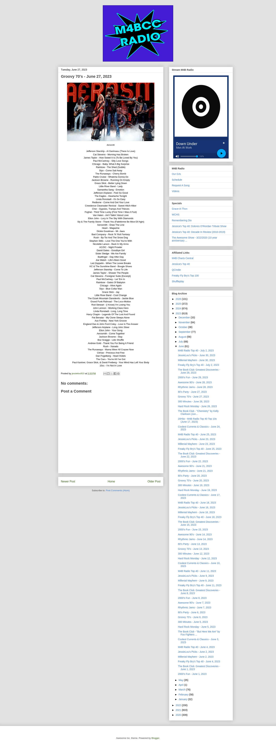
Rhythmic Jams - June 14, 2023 (195, 539)
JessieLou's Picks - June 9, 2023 (196, 575)
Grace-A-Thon (179, 208)
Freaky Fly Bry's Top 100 (185, 275)
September (184, 331)
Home (111, 481)
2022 (179, 705)
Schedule (177, 179)
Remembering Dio (182, 220)
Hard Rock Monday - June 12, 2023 (197, 558)
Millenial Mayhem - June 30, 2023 (196, 360)
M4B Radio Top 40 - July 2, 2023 (196, 350)
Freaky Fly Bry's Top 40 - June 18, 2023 (199, 517)
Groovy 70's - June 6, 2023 (193, 617)
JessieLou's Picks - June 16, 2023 (196, 507)
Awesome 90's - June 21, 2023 (195, 466)
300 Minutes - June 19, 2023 (193, 485)
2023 (179, 313)
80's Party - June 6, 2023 (191, 612)
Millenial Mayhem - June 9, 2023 (196, 580)
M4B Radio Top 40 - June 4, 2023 (196, 647)
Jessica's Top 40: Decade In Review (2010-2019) (198, 232)
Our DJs (176, 174)
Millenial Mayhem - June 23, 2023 (196, 443)
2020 (179, 715)
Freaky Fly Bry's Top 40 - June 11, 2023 (199, 585)
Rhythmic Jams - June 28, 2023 (195, 387)
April (181, 684)
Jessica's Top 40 (181, 264)
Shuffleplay (178, 281)
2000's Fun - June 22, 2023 (193, 461)
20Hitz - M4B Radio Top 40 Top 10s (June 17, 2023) (197, 420)
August (182, 336)
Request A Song (180, 185)
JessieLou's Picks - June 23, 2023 (196, 439)
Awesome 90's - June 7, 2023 (194, 602)
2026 (179, 299)
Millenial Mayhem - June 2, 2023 (196, 656)
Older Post (154, 481)
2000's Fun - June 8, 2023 (192, 598)
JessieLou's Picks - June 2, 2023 (196, 651)
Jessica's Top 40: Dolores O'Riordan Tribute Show (199, 226)
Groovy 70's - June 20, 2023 (193, 480)
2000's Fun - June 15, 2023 (193, 529)
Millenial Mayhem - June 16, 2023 (196, 512)
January (183, 699)
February (183, 694)
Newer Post (68, 481)
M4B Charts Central (182, 258)
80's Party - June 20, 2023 (192, 475)
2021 (179, 710)
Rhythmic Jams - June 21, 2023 (195, 470)
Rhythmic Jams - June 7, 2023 (194, 607)
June (181, 346)
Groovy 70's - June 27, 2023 (193, 396)
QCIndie (176, 269)
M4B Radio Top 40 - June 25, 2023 (197, 434)
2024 (179, 308)
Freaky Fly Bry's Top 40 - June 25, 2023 (199, 448)
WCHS (175, 214)
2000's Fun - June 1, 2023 (192, 674)
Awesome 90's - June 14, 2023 (195, 534)
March (182, 689)
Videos (175, 191)
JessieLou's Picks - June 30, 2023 (196, 355)
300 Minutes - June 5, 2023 (193, 621)
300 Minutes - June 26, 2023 (193, 401)
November (184, 322)
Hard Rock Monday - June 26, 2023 (197, 406)
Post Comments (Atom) (118, 490)
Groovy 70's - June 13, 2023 (193, 548)
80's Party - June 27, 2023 (192, 391)
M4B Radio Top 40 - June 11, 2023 (197, 571)
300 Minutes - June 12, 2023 (193, 553)
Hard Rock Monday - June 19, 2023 (197, 490)
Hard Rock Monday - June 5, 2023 (196, 626)
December (184, 317)
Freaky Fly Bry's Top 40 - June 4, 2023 (199, 661)
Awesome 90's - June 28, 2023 (195, 382)
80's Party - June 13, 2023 (192, 544)
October (183, 327)
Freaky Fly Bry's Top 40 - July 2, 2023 (198, 365)
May (181, 680)
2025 (179, 303)
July (181, 341)
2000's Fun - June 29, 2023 (193, 377)
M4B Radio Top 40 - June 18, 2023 (197, 502)
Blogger (155, 738)
